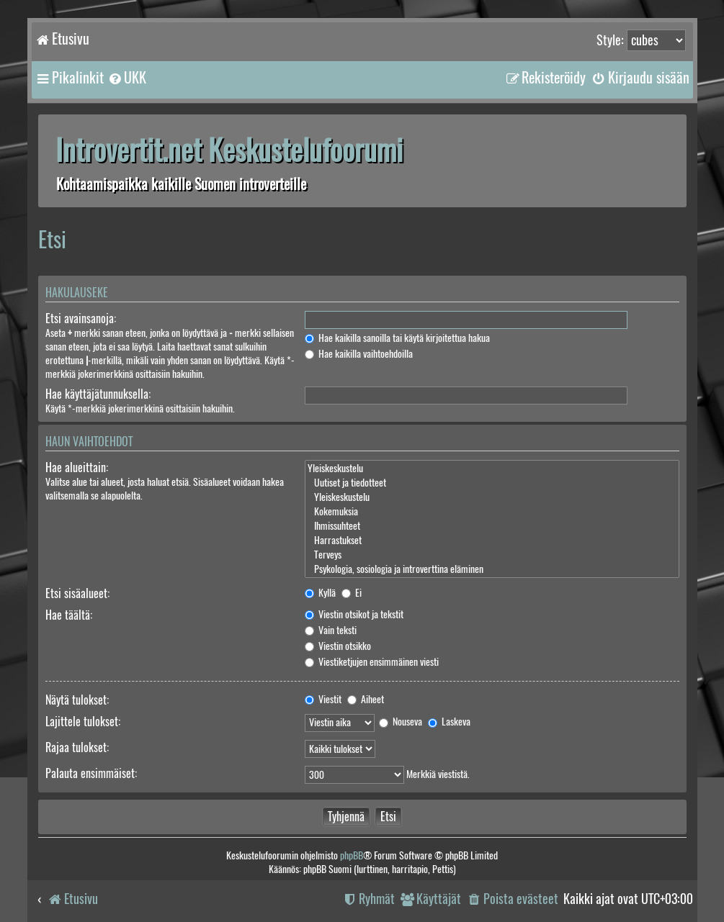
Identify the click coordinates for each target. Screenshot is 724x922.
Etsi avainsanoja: (80, 318)
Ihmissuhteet (491, 526)
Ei (351, 593)
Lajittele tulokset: (82, 721)
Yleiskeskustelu (491, 468)
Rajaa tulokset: (77, 747)
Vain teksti (331, 630)
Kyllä (320, 593)
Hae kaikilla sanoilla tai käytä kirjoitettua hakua (397, 338)
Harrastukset (491, 540)
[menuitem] (126, 78)
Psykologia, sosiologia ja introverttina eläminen (491, 569)
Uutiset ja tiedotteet (491, 483)
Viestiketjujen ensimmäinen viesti (372, 662)
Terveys (491, 555)
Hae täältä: (68, 615)
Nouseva (400, 721)
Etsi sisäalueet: (77, 593)
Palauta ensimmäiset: (91, 773)
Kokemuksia (491, 512)
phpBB (351, 855)
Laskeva (449, 721)
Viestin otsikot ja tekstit (354, 614)
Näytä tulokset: (77, 700)
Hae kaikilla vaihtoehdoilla (359, 354)
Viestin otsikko (338, 646)
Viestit (323, 699)
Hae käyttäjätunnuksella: (98, 394)
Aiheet (365, 699)
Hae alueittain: (76, 467)
